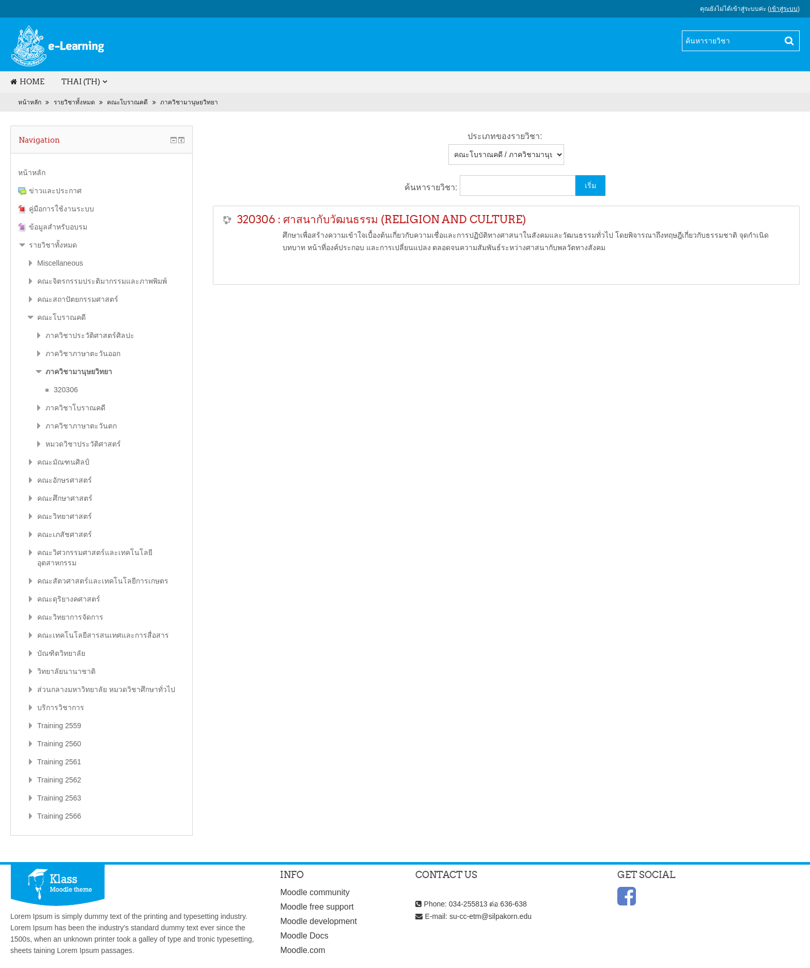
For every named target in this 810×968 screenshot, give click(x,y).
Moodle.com (302, 950)
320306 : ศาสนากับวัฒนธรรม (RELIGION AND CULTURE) (381, 219)
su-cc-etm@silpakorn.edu (490, 916)
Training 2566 (59, 816)
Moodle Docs (304, 935)
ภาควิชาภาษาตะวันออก (82, 353)
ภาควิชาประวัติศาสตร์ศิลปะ (89, 335)
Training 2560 (59, 744)
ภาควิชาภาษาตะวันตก (81, 426)
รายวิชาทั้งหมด (74, 102)
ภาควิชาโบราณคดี (75, 408)
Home (27, 81)
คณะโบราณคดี (127, 102)
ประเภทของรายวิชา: (505, 136)
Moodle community (314, 892)
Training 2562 (59, 780)
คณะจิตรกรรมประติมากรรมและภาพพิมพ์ (102, 281)
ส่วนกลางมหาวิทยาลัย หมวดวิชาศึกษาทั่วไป (106, 689)
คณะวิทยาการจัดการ (70, 617)
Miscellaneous (60, 263)
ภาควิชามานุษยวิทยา (189, 102)
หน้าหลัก (29, 102)
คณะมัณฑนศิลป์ (63, 462)
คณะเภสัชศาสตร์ (64, 534)
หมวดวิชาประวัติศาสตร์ (83, 444)
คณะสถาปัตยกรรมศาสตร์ (77, 299)
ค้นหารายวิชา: (432, 187)
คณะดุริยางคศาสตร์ (68, 599)
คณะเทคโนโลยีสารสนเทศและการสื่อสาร (103, 635)
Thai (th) (80, 81)
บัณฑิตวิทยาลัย (61, 653)
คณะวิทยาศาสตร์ (64, 516)
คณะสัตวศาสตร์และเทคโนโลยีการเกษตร (102, 581)
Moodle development (318, 921)
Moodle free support (316, 906)
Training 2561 (59, 762)
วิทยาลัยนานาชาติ (66, 671)
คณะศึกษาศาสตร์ (64, 498)
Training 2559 (59, 725)
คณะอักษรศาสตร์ (64, 480)
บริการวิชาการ (60, 707)
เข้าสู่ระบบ (784, 8)
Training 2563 (59, 798)
